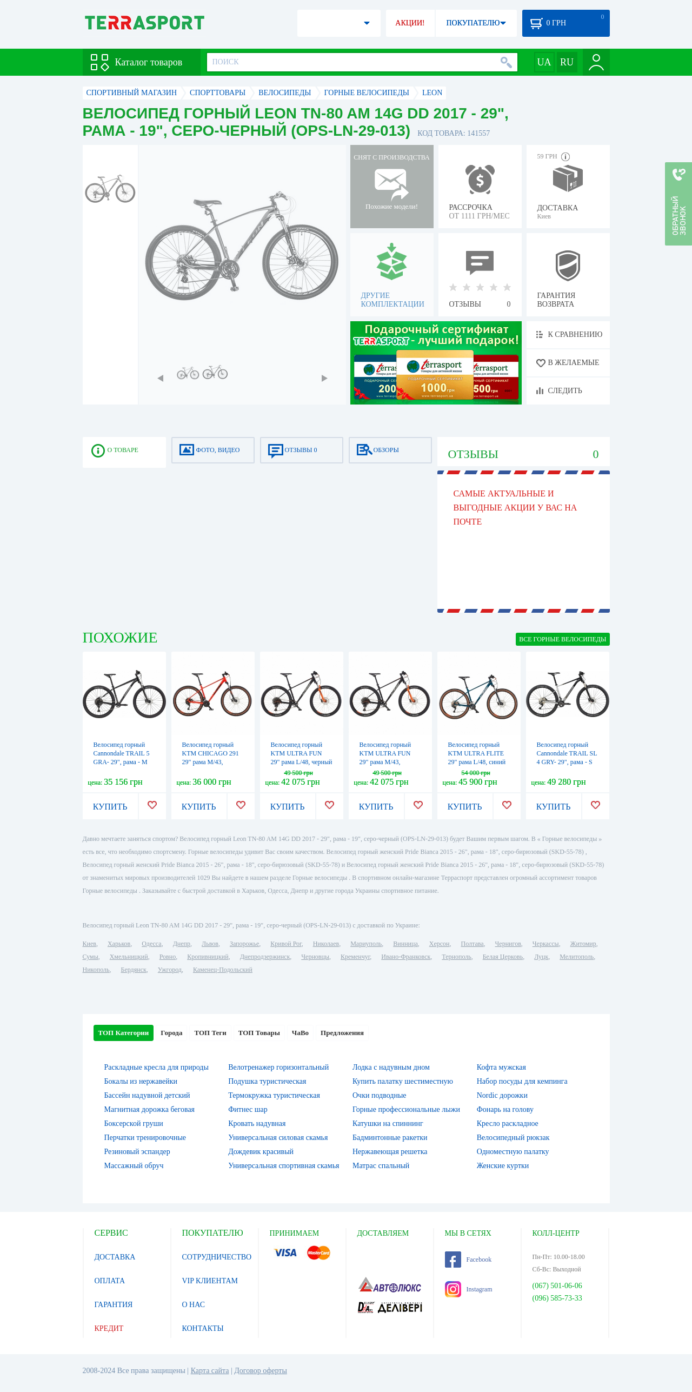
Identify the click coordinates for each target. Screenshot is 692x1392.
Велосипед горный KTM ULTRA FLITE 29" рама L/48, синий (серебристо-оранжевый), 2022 (477, 762)
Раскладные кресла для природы (156, 1067)
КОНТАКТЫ (203, 1328)
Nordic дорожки (502, 1095)
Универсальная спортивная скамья (283, 1166)
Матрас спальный (380, 1166)
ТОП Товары (259, 1033)
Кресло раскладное (507, 1123)
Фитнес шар (247, 1109)
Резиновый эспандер (137, 1152)
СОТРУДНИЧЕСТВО (217, 1257)
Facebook (468, 1259)
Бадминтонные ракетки (390, 1138)
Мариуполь (366, 943)
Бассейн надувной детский (147, 1095)
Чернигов (508, 943)
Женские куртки (503, 1166)
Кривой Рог (285, 943)
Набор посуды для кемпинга (522, 1081)
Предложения (342, 1033)
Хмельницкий (129, 956)
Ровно (167, 956)
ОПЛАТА (110, 1281)
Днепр (181, 943)
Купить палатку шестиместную (402, 1081)
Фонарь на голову (505, 1109)
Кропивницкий (207, 956)
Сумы (90, 956)
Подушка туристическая (267, 1081)
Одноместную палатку (513, 1152)
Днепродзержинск (265, 956)
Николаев (326, 943)
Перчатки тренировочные (145, 1138)
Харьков (119, 943)
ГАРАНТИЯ (114, 1305)
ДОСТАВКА (115, 1257)
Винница (405, 943)
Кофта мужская (501, 1067)
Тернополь (456, 956)
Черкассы (546, 943)
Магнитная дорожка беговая (149, 1109)
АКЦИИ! (409, 23)
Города (171, 1033)
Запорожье (244, 943)
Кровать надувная (256, 1123)
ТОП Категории (123, 1033)
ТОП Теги (210, 1033)
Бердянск (134, 969)
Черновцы (315, 956)
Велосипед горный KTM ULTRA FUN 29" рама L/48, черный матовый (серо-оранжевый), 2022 (301, 762)
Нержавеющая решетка (389, 1152)
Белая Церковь (503, 956)
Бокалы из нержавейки (141, 1081)
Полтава (472, 943)
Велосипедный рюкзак (513, 1138)
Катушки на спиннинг (387, 1123)
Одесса (151, 943)
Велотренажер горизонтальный (278, 1067)
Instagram (469, 1289)
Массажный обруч (134, 1166)
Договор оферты (260, 1371)
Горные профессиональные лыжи (406, 1109)
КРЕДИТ (109, 1328)
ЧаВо (300, 1033)
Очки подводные (379, 1095)
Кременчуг (355, 956)
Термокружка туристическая (274, 1095)
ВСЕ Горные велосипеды (562, 639)
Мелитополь (577, 956)
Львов (210, 943)
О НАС (193, 1305)
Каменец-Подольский (222, 969)
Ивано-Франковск (405, 956)
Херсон (439, 943)
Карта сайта (210, 1371)
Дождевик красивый (261, 1152)
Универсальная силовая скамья (278, 1138)
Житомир (583, 943)
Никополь (96, 969)
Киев (89, 943)
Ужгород (170, 969)
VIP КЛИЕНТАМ (210, 1281)
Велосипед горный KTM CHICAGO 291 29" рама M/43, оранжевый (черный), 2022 (212, 762)
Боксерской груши (133, 1123)
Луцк (541, 956)
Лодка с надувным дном (391, 1067)
